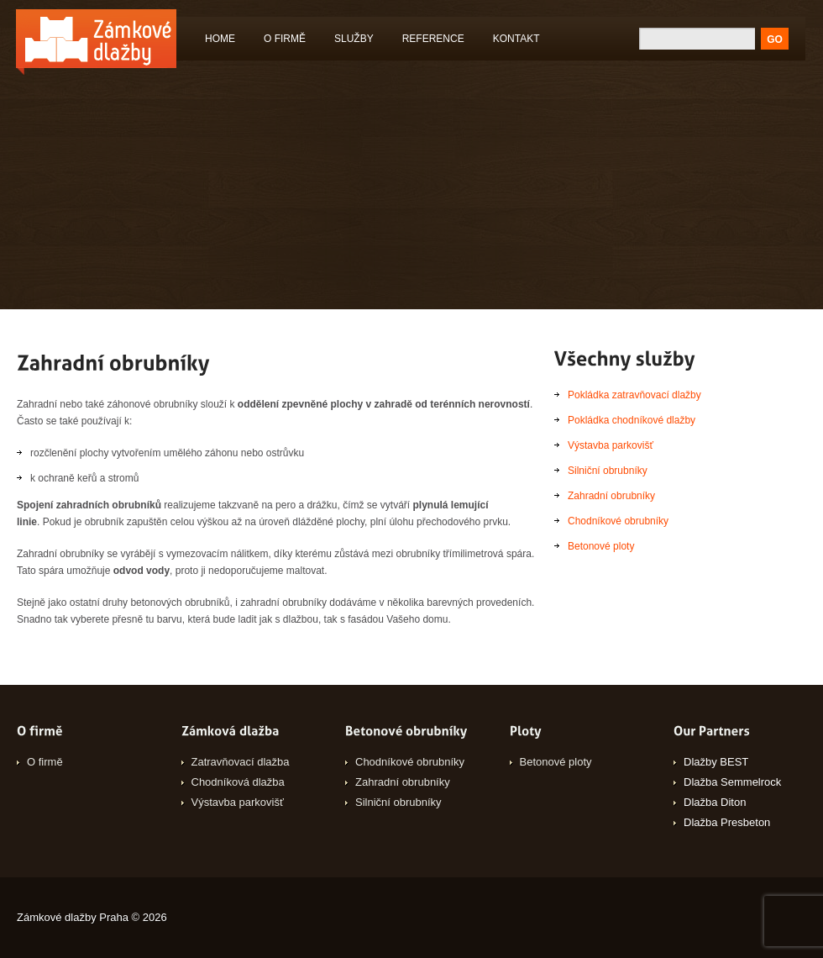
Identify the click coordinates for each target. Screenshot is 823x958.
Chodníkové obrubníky (618, 521)
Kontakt (516, 39)
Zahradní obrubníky (611, 496)
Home (220, 39)
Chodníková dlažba (238, 782)
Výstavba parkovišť (610, 445)
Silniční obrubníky (607, 470)
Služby (350, 41)
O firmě (285, 39)
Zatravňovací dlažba (240, 761)
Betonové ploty (601, 546)
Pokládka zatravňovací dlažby (634, 395)
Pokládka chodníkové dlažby (631, 420)
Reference (433, 39)
